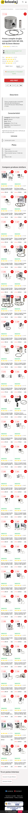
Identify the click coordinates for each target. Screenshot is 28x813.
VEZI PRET (14, 80)
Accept (20, 811)
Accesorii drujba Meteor (21, 9)
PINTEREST (18, 791)
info (12, 192)
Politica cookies (18, 797)
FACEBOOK (9, 791)
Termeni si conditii (11, 796)
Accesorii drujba (7, 781)
